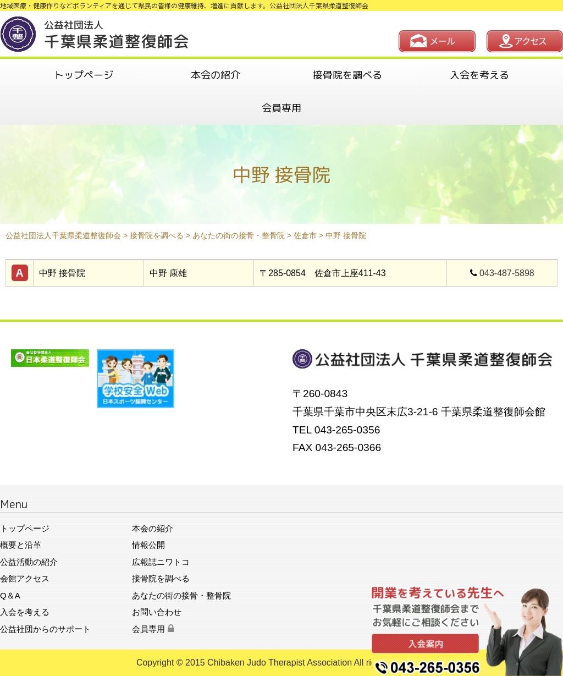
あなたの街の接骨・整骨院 (181, 595)
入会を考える (479, 75)
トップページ (83, 75)
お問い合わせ (156, 612)
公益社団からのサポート (45, 629)
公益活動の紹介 (29, 562)
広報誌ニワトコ (161, 562)
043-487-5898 (506, 273)
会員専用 (281, 108)
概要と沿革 (20, 544)
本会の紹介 (215, 75)
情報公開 (148, 544)
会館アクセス (24, 578)
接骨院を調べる (347, 75)
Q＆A (10, 595)
